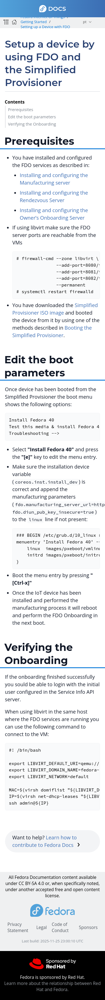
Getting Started (33, 21)
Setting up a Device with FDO (45, 26)
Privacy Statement (17, 927)
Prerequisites (20, 109)
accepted (45, 890)
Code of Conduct (60, 927)
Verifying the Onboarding (32, 124)
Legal (41, 927)
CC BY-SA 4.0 (31, 883)
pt (85, 21)
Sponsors (88, 927)
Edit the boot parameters (32, 116)
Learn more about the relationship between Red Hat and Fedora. (52, 986)
